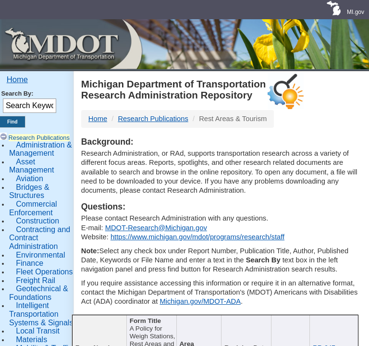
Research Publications (39, 137)
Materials (31, 339)
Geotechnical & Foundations (38, 292)
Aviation (29, 178)
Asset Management (31, 166)
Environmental (40, 255)
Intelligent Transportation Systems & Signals (41, 313)
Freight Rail (35, 280)
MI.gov (355, 12)
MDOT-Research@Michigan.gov (156, 228)
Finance (29, 263)
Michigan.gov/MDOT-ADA (200, 301)
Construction (37, 221)
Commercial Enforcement (33, 208)
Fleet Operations (44, 272)
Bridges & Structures (29, 191)
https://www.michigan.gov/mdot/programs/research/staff (197, 237)
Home (17, 79)
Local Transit (38, 331)
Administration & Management (40, 149)
